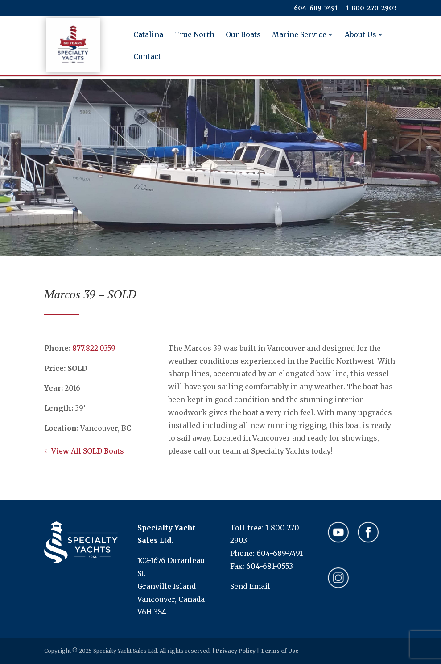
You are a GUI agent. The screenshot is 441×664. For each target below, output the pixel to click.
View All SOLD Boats (87, 450)
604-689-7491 (316, 8)
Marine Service (299, 35)
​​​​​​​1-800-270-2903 (371, 8)
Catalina (148, 35)
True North (194, 35)
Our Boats (243, 35)
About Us (360, 35)
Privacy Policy (236, 650)
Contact (147, 57)
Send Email (250, 586)
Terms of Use (279, 650)
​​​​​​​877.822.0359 (93, 348)
